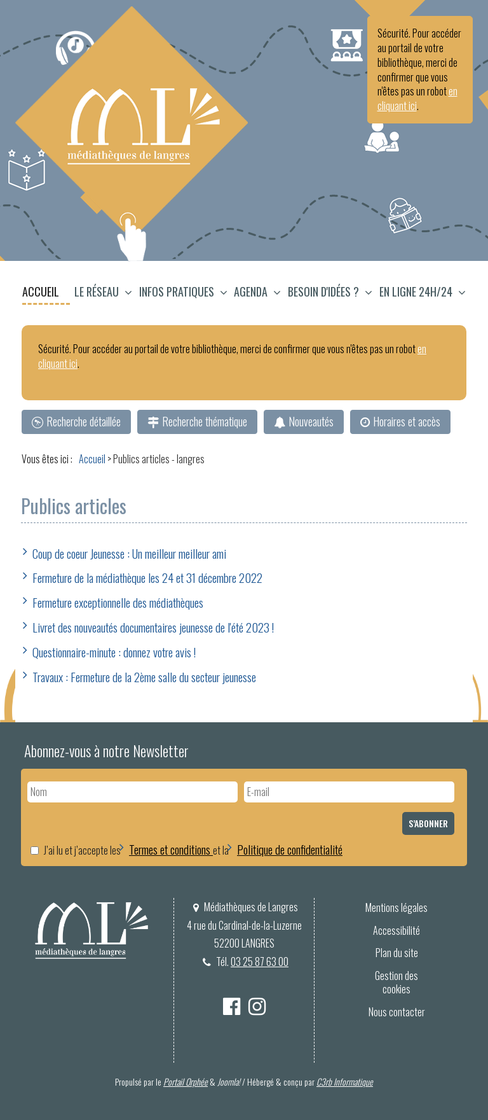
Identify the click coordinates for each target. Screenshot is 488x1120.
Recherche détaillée (83, 421)
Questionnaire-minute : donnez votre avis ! (114, 652)
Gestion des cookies (396, 982)
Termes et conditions (171, 849)
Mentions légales (396, 907)
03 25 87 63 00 (259, 961)
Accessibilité (396, 930)
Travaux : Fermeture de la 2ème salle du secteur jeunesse (144, 676)
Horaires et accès (406, 421)
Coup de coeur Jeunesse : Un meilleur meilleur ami (129, 553)
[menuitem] (46, 293)
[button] (103, 293)
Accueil (40, 291)
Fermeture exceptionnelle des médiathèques (117, 602)
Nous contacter (397, 1011)
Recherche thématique (204, 421)
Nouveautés (311, 421)
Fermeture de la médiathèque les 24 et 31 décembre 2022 (147, 577)
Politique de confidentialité (289, 849)
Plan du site (397, 952)
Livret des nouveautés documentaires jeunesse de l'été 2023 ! (153, 627)
